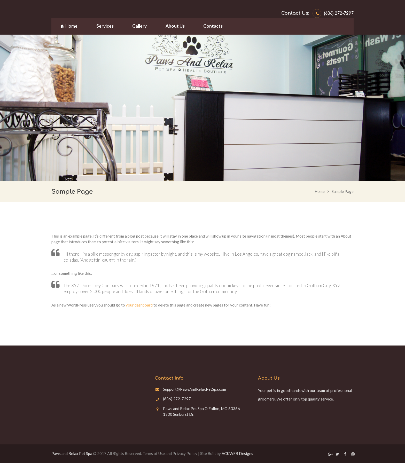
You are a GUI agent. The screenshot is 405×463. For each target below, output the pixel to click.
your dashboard (139, 305)
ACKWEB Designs (237, 453)
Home (320, 191)
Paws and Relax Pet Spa (71, 453)
